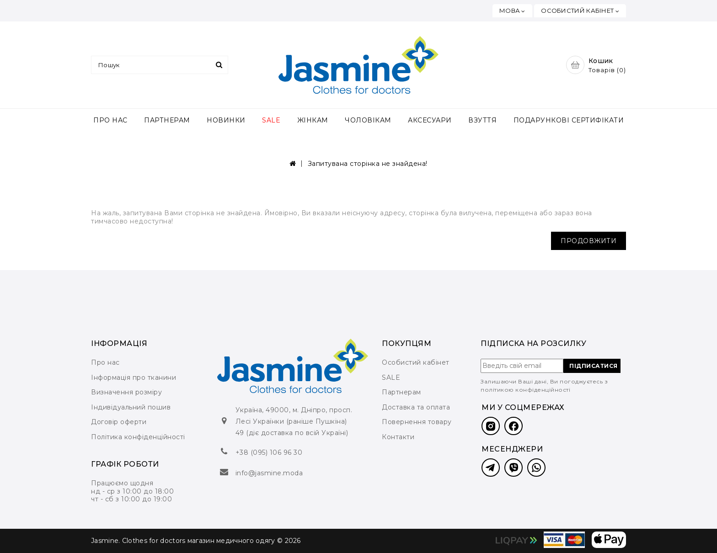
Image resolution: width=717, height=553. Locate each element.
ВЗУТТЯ (482, 120)
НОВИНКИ (226, 120)
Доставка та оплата (416, 407)
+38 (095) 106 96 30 (269, 452)
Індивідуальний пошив (131, 407)
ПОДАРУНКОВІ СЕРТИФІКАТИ (569, 120)
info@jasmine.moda (269, 473)
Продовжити (588, 241)
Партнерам (401, 392)
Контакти (398, 437)
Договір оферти (118, 422)
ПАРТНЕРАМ (167, 120)
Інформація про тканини (133, 377)
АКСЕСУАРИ (430, 120)
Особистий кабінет (415, 362)
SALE (271, 120)
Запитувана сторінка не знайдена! (368, 164)
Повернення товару (417, 422)
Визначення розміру (126, 392)
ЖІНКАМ (312, 120)
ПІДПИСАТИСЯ (593, 365)
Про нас (105, 362)
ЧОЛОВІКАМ (368, 120)
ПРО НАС (110, 120)
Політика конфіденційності (138, 437)
